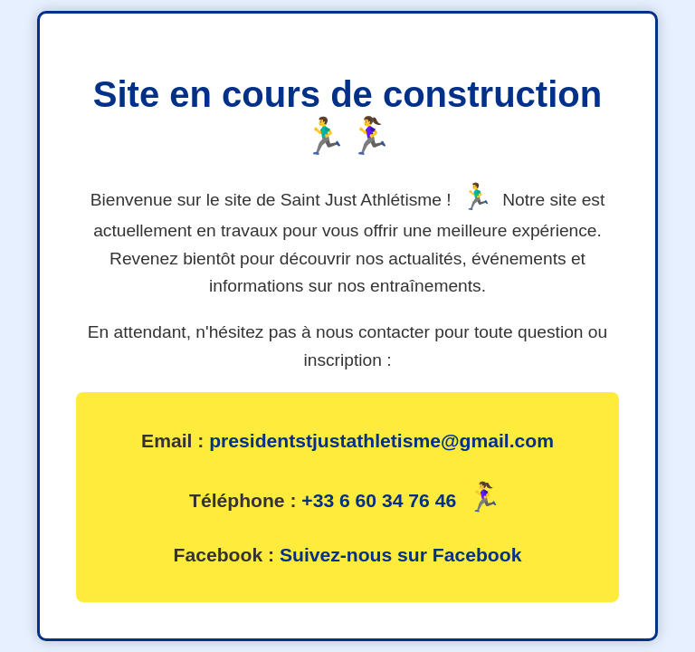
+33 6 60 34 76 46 (378, 500)
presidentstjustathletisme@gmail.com (381, 440)
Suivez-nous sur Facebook (400, 554)
